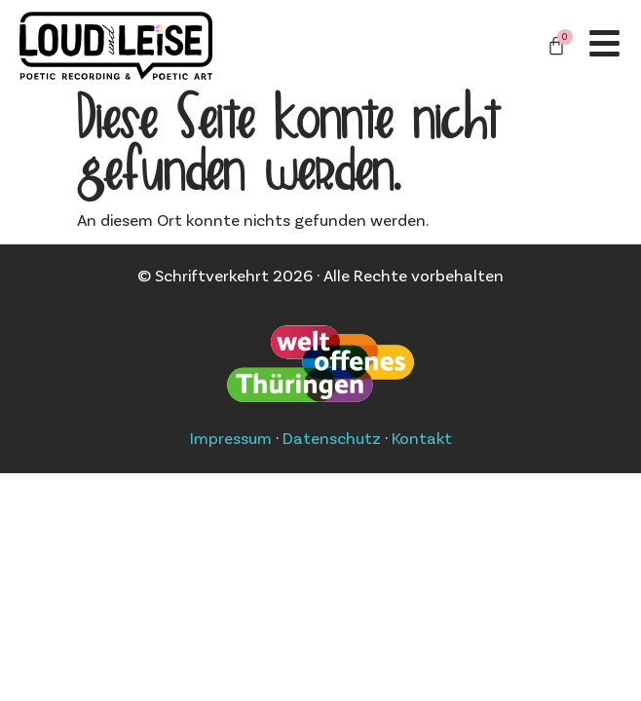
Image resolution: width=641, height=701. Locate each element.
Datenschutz (332, 437)
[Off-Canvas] (604, 43)
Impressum (231, 437)
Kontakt (422, 437)
